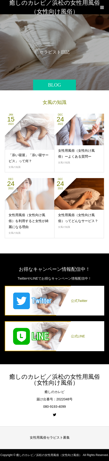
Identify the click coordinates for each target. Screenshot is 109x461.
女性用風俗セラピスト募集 (50, 437)
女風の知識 (14, 167)
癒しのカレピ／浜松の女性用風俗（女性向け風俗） (54, 7)
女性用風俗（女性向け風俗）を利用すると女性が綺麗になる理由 (29, 221)
